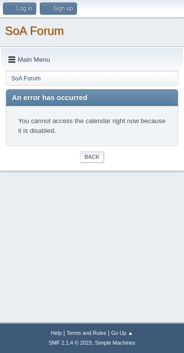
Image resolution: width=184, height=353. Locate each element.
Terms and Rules (86, 333)
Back (91, 157)
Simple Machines (115, 343)
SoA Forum (34, 30)
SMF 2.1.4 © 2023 (70, 343)
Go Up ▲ (122, 333)
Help (56, 333)
